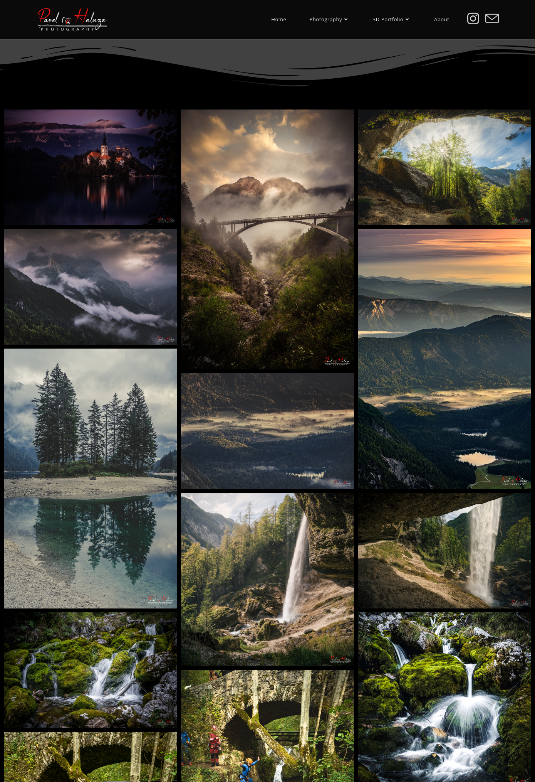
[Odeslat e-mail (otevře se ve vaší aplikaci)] (492, 19)
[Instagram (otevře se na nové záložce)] (473, 18)
